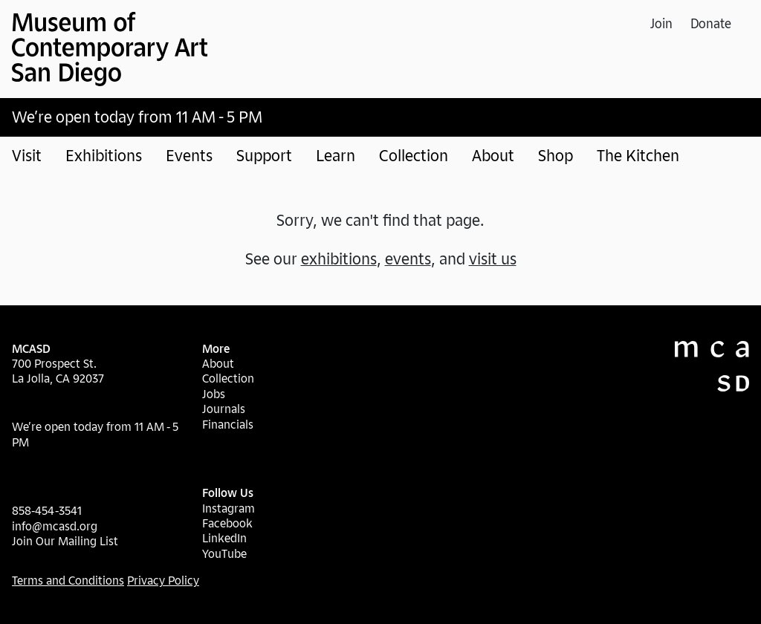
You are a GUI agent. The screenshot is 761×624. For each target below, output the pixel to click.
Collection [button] (413, 155)
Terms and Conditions (68, 580)
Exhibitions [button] (103, 155)
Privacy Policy (163, 580)
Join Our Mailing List (65, 540)
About (218, 363)
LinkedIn (224, 538)
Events (189, 155)
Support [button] (264, 155)
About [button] (493, 155)
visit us (492, 258)
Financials (227, 424)
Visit (27, 155)
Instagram (228, 508)
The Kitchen (638, 155)
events (408, 258)
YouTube (224, 553)
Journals (223, 408)
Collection (228, 378)
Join (661, 23)
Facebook (227, 523)
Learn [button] (335, 155)
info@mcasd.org (54, 526)
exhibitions (339, 258)
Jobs (213, 393)
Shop (555, 155)
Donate (710, 23)
